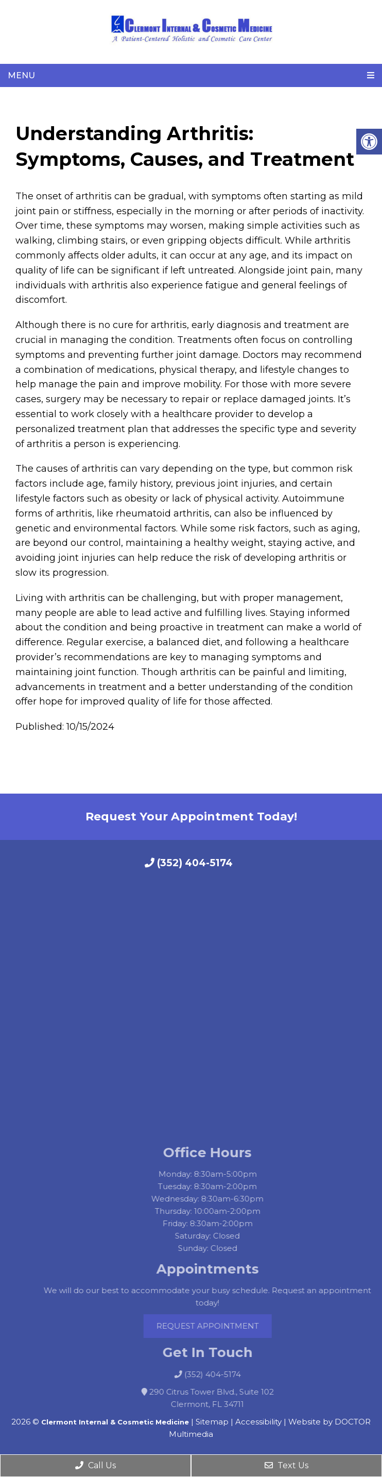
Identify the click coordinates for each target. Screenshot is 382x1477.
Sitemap (212, 1422)
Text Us (286, 1465)
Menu (21, 75)
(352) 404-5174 (189, 863)
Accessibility (258, 1422)
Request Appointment (219, 1326)
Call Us (95, 1465)
